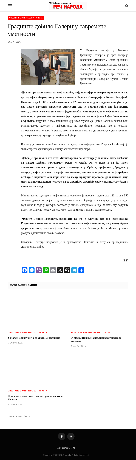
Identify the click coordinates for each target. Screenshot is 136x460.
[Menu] (10, 6)
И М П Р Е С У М (66, 448)
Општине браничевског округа (25, 18)
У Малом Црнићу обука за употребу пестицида (34, 338)
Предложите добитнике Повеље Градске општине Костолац (35, 398)
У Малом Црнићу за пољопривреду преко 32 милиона (96, 340)
